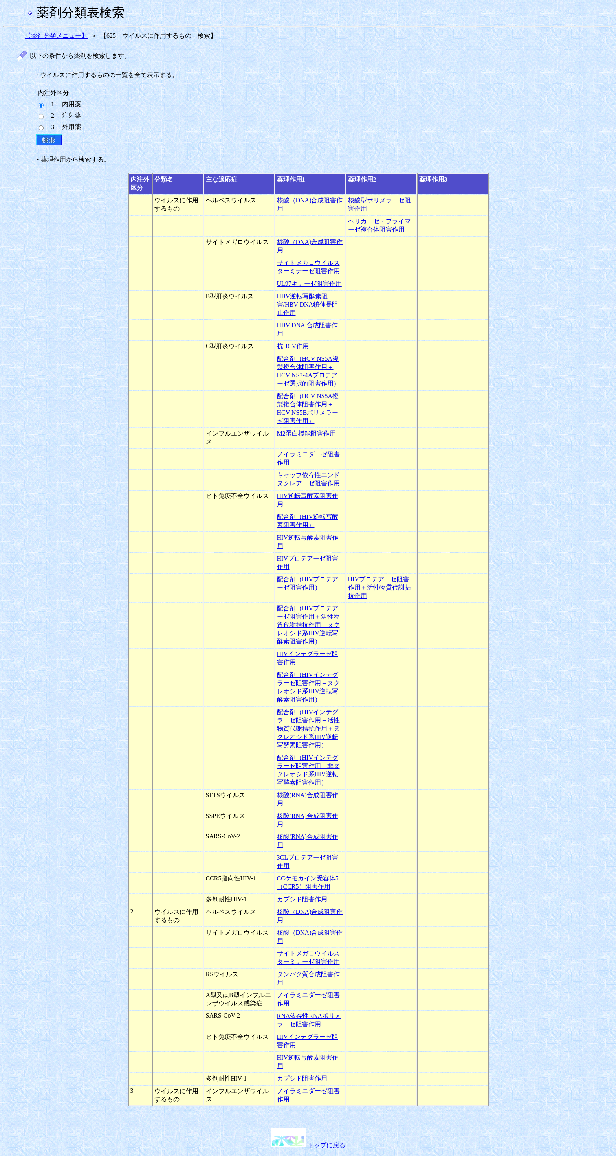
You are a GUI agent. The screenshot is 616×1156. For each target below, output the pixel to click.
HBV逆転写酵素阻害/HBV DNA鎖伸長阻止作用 (308, 304)
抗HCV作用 (293, 346)
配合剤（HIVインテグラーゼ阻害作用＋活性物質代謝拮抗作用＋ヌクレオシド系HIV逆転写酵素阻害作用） (308, 728)
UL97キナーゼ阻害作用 (309, 283)
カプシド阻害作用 (302, 899)
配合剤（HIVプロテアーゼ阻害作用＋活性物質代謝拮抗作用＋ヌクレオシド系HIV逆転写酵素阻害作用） (308, 625)
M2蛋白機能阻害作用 (306, 433)
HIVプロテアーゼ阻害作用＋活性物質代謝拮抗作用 (379, 587)
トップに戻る (308, 1145)
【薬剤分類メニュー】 (56, 35)
